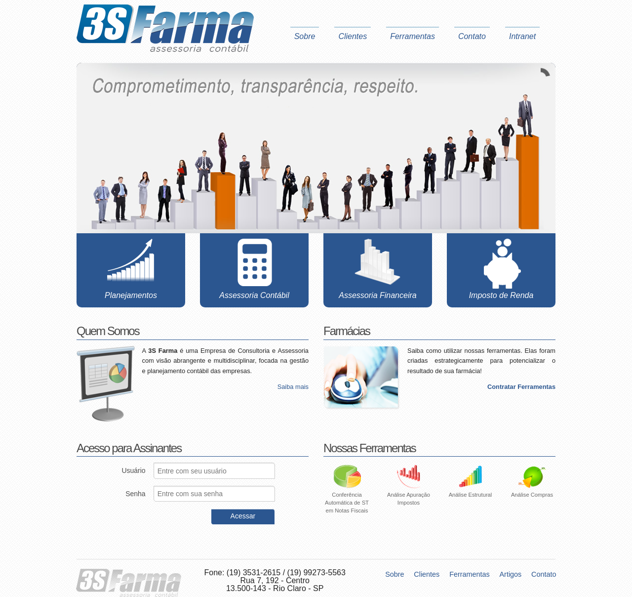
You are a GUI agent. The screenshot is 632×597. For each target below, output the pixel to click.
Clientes (352, 36)
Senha (135, 494)
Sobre (305, 36)
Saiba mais (293, 387)
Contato (472, 36)
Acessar (243, 516)
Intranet (522, 36)
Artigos (511, 574)
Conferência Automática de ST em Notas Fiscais (347, 493)
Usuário (133, 470)
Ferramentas (412, 36)
